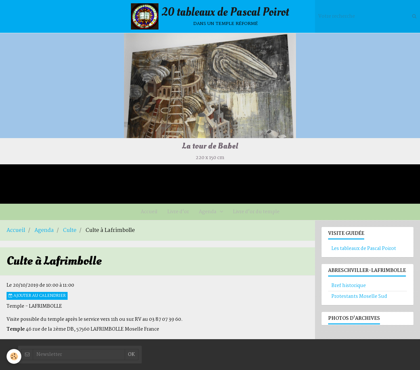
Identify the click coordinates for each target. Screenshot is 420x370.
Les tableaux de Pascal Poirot (363, 249)
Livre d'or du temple (256, 212)
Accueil (149, 212)
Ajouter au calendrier (37, 296)
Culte (69, 230)
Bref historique (348, 286)
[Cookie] (14, 356)
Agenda (208, 212)
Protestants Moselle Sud (359, 296)
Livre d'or (178, 212)
